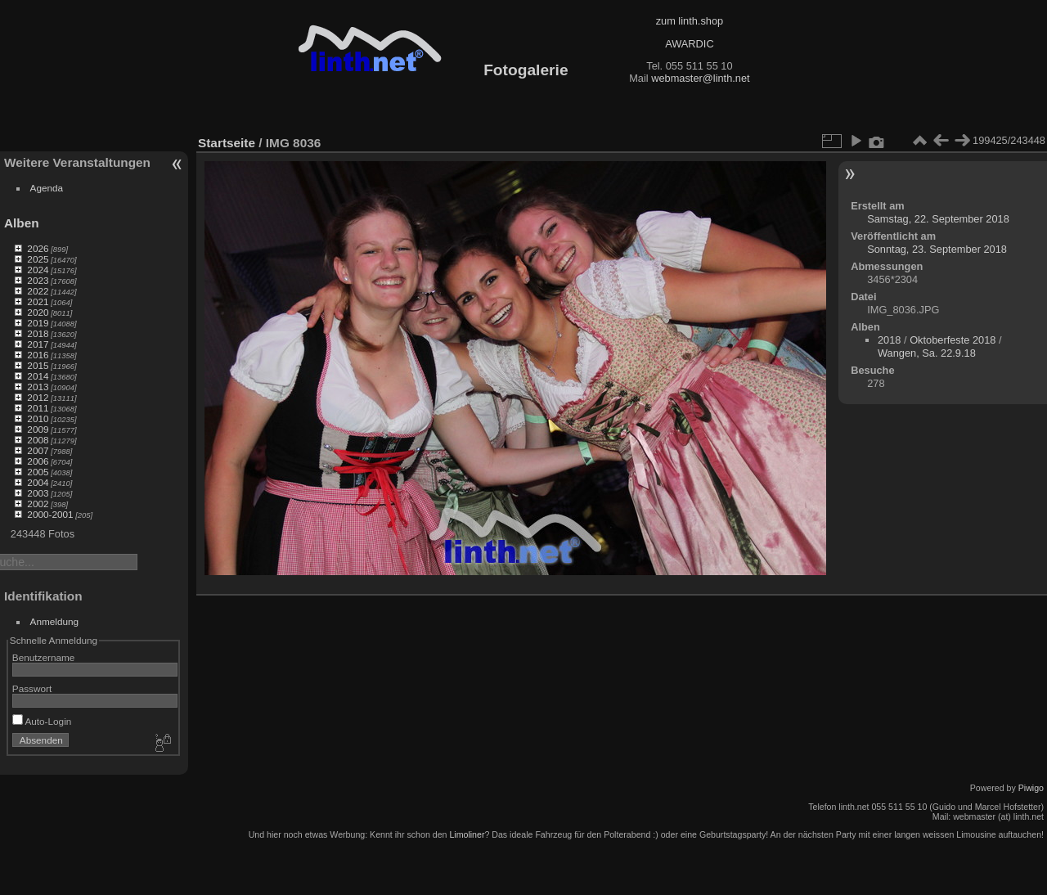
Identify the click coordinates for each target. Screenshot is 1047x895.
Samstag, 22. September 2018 (938, 219)
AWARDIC (689, 44)
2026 (37, 248)
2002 (37, 503)
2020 (37, 312)
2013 (37, 386)
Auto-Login (42, 721)
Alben (21, 223)
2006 (37, 461)
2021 (37, 301)
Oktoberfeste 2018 (952, 340)
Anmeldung (54, 621)
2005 (37, 471)
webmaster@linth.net (700, 78)
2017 (37, 344)
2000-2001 (50, 514)
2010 (37, 418)
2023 (37, 280)
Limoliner (466, 834)
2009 (37, 429)
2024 (37, 269)
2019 (37, 322)
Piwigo (1031, 788)
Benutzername (43, 657)
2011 (37, 408)
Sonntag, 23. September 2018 (937, 249)
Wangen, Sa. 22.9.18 (927, 353)
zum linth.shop (690, 21)
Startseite (226, 143)
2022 (37, 291)
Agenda (47, 187)
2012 (37, 397)
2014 (37, 376)
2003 (37, 493)
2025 (37, 259)
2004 (37, 482)
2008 (37, 439)
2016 (37, 354)
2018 (37, 333)
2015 (37, 365)
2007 (37, 450)
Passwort (32, 688)
